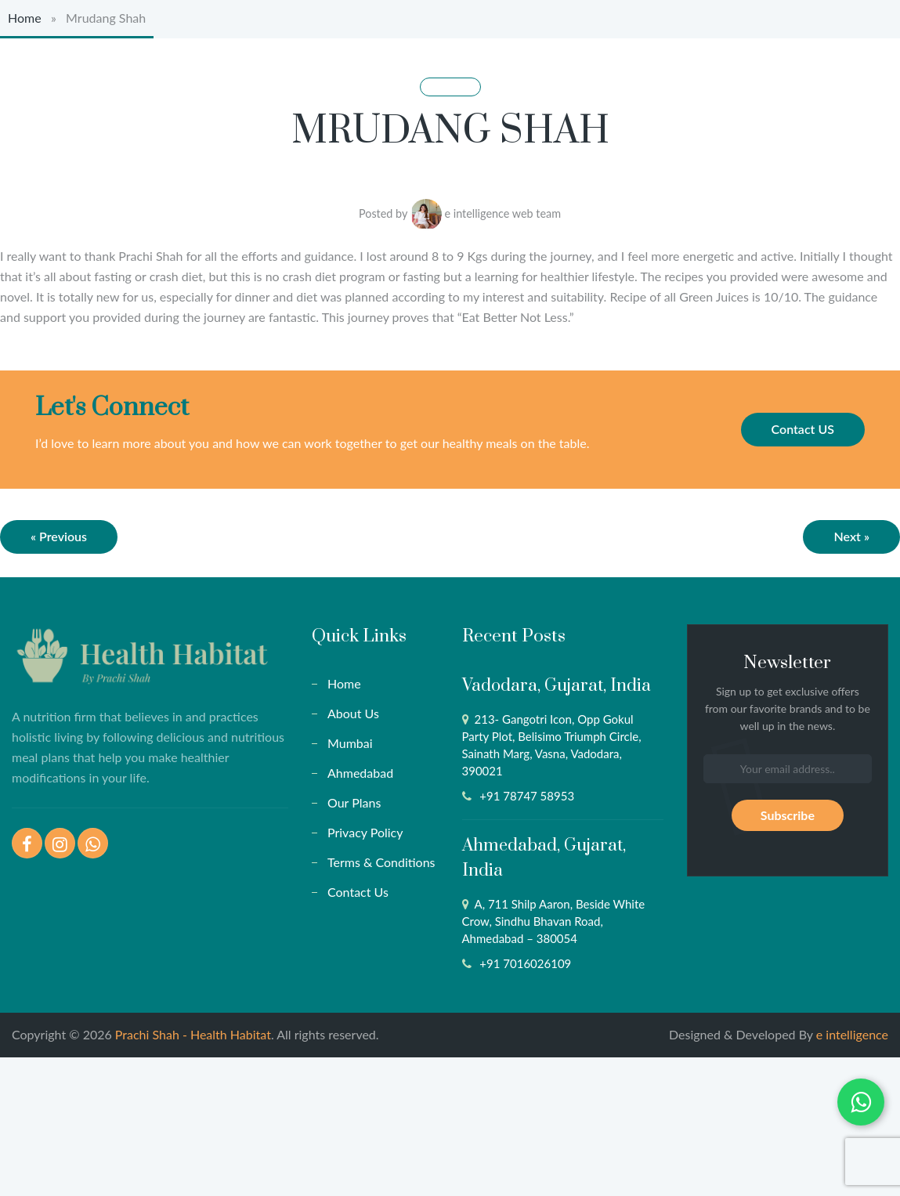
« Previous (59, 536)
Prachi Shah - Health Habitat (193, 1034)
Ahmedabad (360, 772)
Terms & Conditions (381, 862)
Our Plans (354, 802)
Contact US (803, 428)
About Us (353, 713)
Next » (851, 536)
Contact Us (358, 891)
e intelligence (852, 1034)
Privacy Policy (365, 832)
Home (25, 17)
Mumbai (350, 742)
